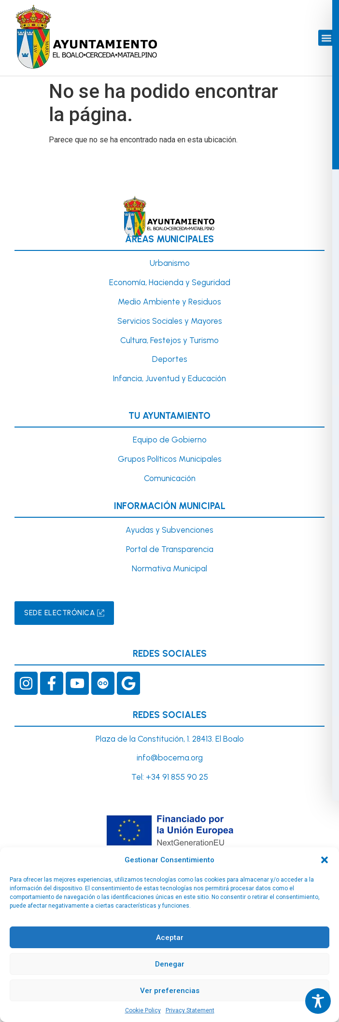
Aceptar (170, 937)
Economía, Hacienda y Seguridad (169, 282)
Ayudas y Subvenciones (169, 530)
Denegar (169, 964)
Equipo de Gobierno (170, 439)
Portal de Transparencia (169, 549)
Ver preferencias (169, 990)
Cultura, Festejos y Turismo (169, 340)
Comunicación (170, 478)
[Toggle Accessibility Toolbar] (318, 1001)
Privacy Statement (190, 1010)
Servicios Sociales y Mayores (169, 321)
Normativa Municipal (169, 568)
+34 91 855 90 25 (177, 777)
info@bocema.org (170, 757)
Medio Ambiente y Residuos (169, 301)
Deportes (169, 359)
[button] (324, 860)
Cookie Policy (143, 1010)
